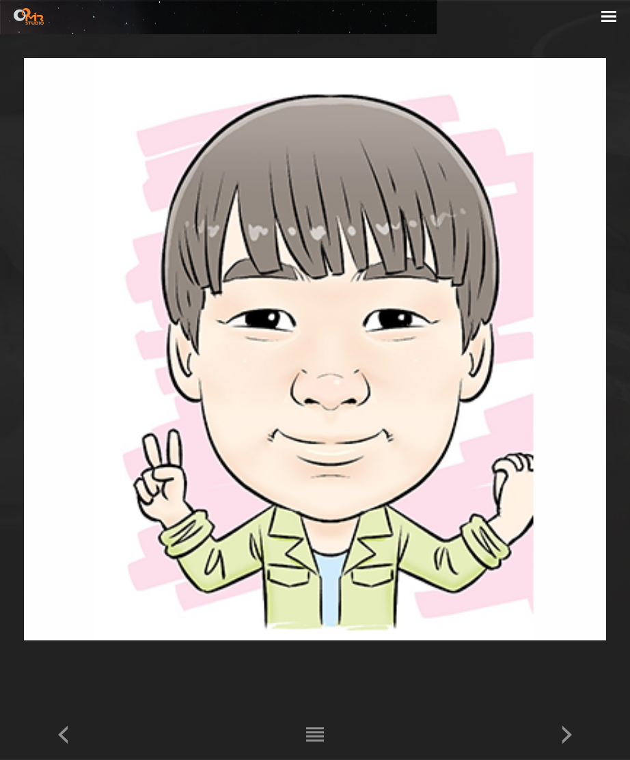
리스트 (315, 734)
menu (608, 18)
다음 (567, 734)
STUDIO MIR (29, 16)
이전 (63, 734)
